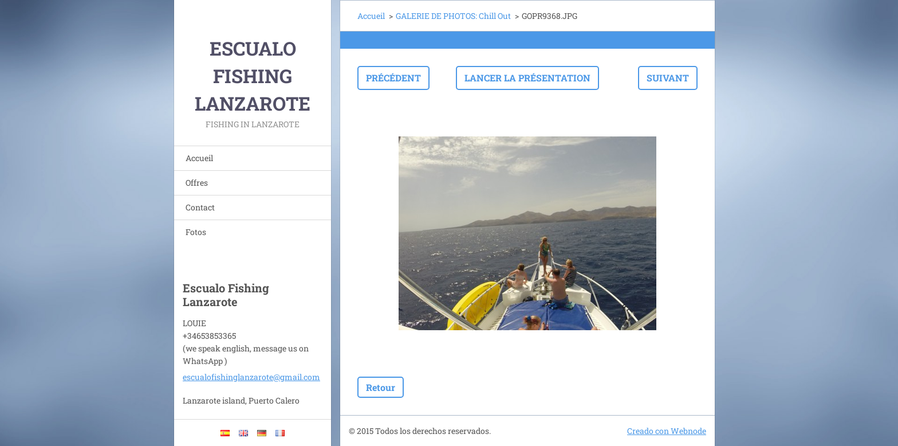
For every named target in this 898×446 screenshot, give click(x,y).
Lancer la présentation (527, 78)
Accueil (199, 157)
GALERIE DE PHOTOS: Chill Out (453, 15)
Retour (380, 387)
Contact (200, 207)
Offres (197, 182)
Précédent (393, 78)
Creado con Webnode (666, 430)
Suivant (668, 78)
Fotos (196, 231)
